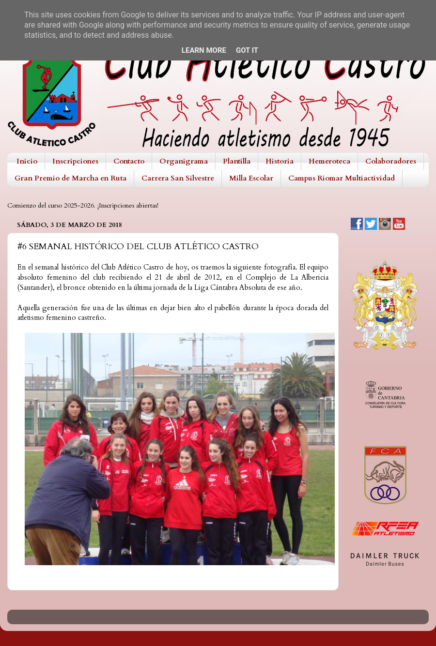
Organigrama (183, 161)
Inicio (26, 161)
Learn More (204, 50)
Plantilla (236, 161)
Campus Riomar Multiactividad (341, 178)
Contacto (128, 161)
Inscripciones (75, 161)
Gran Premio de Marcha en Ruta (70, 178)
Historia (279, 161)
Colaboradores (390, 161)
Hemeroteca (329, 161)
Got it (247, 50)
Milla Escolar (251, 178)
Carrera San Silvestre (177, 178)
